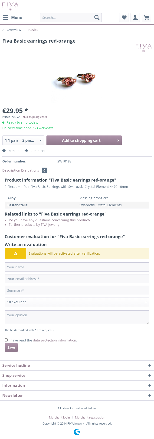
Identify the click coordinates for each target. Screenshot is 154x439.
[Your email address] (77, 278)
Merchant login (59, 417)
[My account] (135, 17)
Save (11, 347)
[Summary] (77, 290)
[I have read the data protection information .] (6, 339)
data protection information (54, 340)
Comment (35, 151)
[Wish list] (123, 17)
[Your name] (77, 267)
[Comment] (77, 302)
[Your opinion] (77, 317)
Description (11, 170)
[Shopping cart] (146, 17)
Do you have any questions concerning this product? (47, 220)
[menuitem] (12, 17)
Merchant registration (90, 417)
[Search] (97, 17)
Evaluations (34, 170)
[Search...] (71, 17)
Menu (12, 17)
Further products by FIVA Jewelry (32, 224)
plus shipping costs (35, 117)
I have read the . (43, 340)
